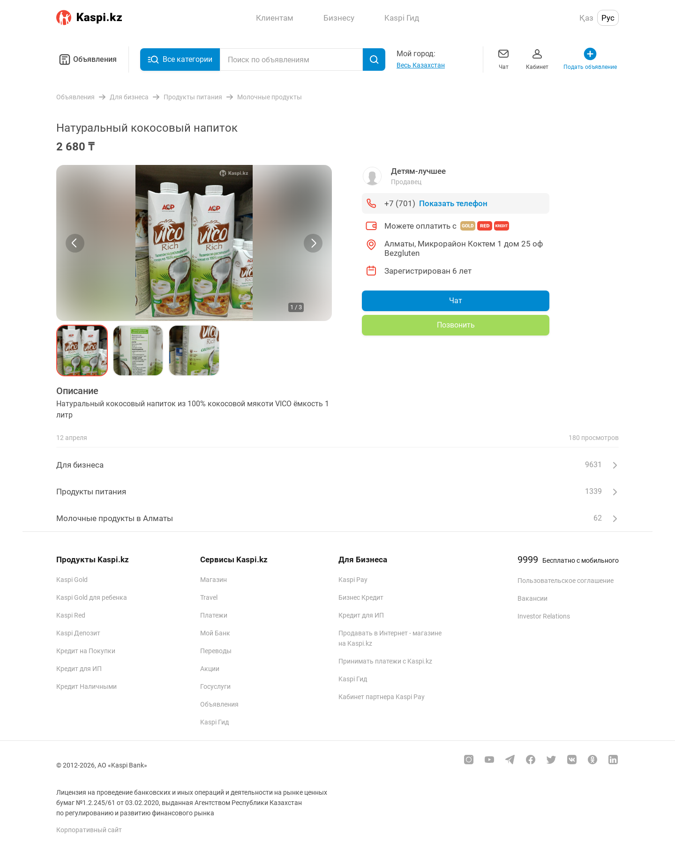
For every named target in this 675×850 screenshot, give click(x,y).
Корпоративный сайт (89, 830)
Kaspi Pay (353, 579)
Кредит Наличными (86, 686)
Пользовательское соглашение (566, 580)
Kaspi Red (70, 615)
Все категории (180, 59)
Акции (209, 668)
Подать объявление (590, 58)
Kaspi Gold (72, 579)
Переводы (216, 651)
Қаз (586, 17)
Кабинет (537, 58)
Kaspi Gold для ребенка (91, 597)
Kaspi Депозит (78, 633)
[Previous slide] (75, 243)
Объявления (86, 59)
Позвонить (456, 325)
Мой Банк (215, 633)
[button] (82, 350)
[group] (194, 243)
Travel (209, 597)
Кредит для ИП (79, 668)
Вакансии (533, 598)
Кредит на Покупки (85, 651)
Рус (608, 17)
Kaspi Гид (214, 722)
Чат (503, 58)
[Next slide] (313, 243)
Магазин (213, 579)
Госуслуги (215, 686)
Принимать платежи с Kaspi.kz (385, 661)
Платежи (213, 615)
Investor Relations (544, 616)
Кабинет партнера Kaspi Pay (381, 697)
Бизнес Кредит (360, 597)
